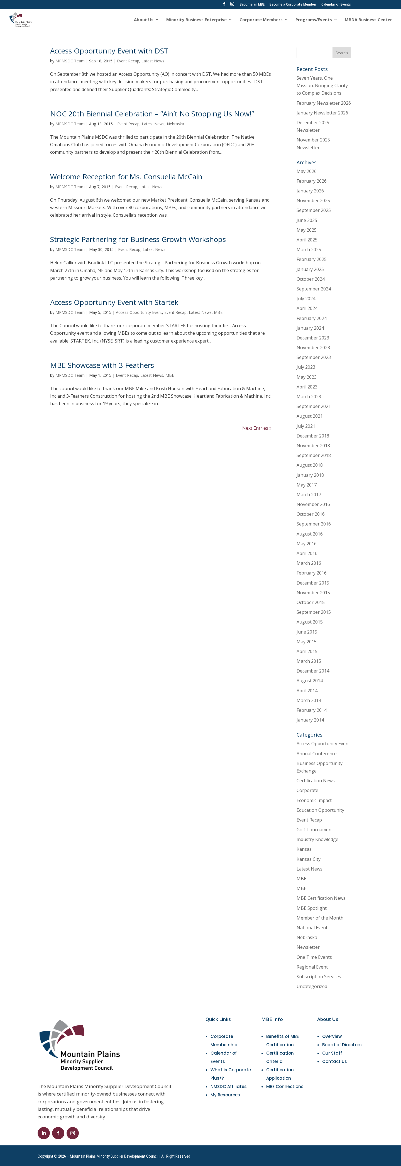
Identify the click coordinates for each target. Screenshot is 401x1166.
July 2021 (306, 426)
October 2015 (311, 602)
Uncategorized (312, 986)
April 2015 (307, 651)
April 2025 (307, 240)
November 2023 (313, 347)
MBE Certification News (321, 898)
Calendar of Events (336, 5)
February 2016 (312, 573)
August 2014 (310, 681)
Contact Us (334, 1061)
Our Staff (332, 1053)
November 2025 (313, 200)
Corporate (307, 790)
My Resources (225, 1095)
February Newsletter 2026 (324, 103)
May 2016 (307, 544)
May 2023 (307, 377)
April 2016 (307, 553)
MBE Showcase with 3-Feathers (102, 365)
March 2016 (309, 563)
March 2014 (309, 700)
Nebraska (175, 123)
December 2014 (313, 671)
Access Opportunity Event (139, 312)
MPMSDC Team (70, 60)
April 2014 (307, 691)
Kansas (304, 849)
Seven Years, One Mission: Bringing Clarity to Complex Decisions (322, 85)
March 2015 (309, 661)
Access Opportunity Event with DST (109, 51)
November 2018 (313, 446)
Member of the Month (320, 918)
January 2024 (310, 328)
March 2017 (309, 495)
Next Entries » (257, 428)
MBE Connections (285, 1086)
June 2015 (307, 632)
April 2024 (307, 308)
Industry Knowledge (317, 839)
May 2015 (307, 642)
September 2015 (314, 612)
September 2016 (314, 524)
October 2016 (311, 514)
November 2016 (313, 504)
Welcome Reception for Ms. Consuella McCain (126, 177)
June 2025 (307, 220)
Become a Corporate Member (293, 5)
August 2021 (310, 416)
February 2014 (312, 710)
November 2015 (313, 593)
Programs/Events (313, 20)
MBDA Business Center (368, 20)
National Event (312, 928)
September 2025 (314, 210)
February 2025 (312, 259)
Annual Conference (317, 754)
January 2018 (310, 475)
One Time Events (314, 957)
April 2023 (307, 387)
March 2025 (309, 249)
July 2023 (306, 367)
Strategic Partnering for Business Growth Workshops (138, 239)
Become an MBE (252, 5)
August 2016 (310, 534)
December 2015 (313, 583)
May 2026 (307, 171)
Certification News (316, 781)
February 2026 (312, 181)
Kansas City (309, 859)
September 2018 (314, 455)
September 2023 (314, 357)
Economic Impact (314, 800)
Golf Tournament (315, 830)
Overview (332, 1036)
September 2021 (314, 406)
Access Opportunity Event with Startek (114, 302)
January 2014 (310, 720)
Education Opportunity (320, 810)
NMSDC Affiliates (229, 1086)
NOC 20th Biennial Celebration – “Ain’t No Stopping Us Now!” (152, 114)
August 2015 (310, 622)
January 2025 (310, 269)
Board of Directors (342, 1045)
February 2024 (312, 318)
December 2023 (313, 338)
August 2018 (310, 465)
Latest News (152, 60)
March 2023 (309, 396)
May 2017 (307, 485)
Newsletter (308, 947)
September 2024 (314, 289)
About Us (143, 20)
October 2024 (311, 279)
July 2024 (306, 298)
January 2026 (310, 191)
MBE (218, 312)
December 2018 (313, 436)
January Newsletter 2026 (322, 113)
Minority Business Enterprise (196, 20)
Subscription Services (319, 977)
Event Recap (128, 60)
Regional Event (312, 967)
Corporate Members (261, 20)
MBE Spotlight (312, 908)
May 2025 (307, 230)
